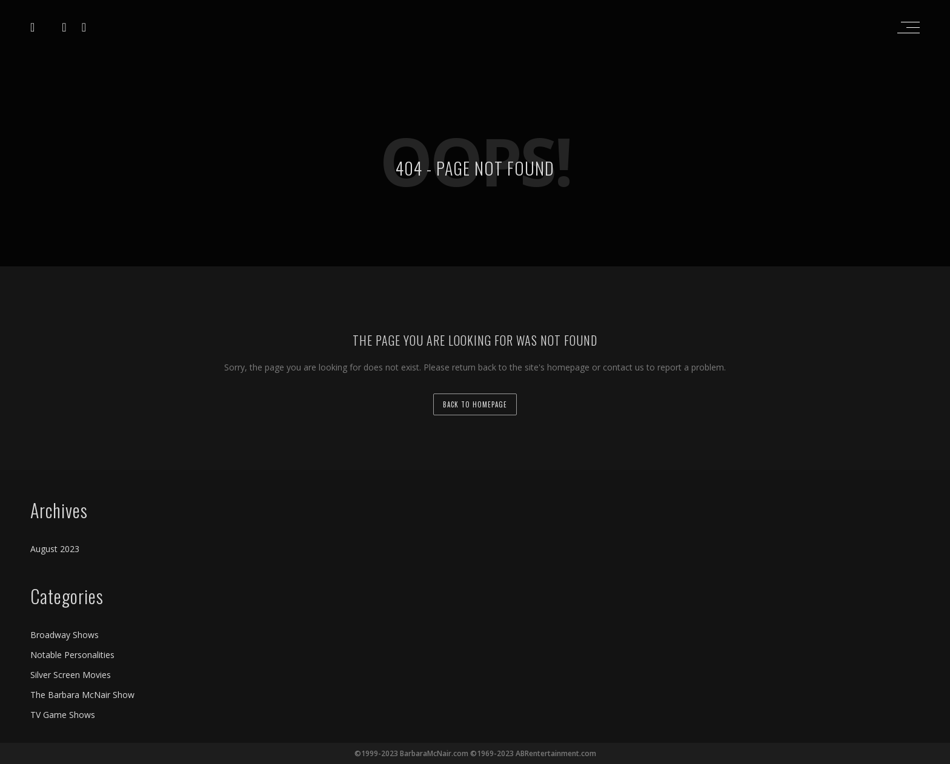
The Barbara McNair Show (82, 694)
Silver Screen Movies (70, 674)
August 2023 (54, 549)
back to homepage (475, 404)
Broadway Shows (64, 635)
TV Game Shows (62, 714)
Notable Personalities (72, 654)
